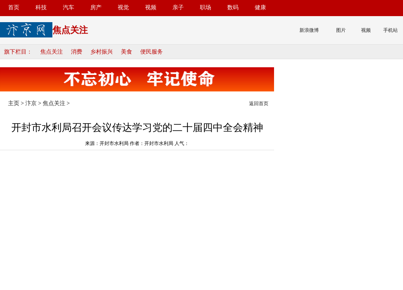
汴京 (31, 103)
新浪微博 (309, 30)
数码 (233, 7)
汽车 (68, 7)
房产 (96, 7)
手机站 (390, 30)
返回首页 (258, 103)
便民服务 (151, 52)
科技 (41, 7)
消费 (76, 52)
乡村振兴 (101, 52)
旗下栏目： (18, 52)
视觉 (123, 7)
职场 (205, 7)
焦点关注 (51, 52)
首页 (13, 7)
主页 (13, 103)
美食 (126, 52)
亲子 (178, 7)
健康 (260, 7)
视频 (150, 7)
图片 (341, 30)
